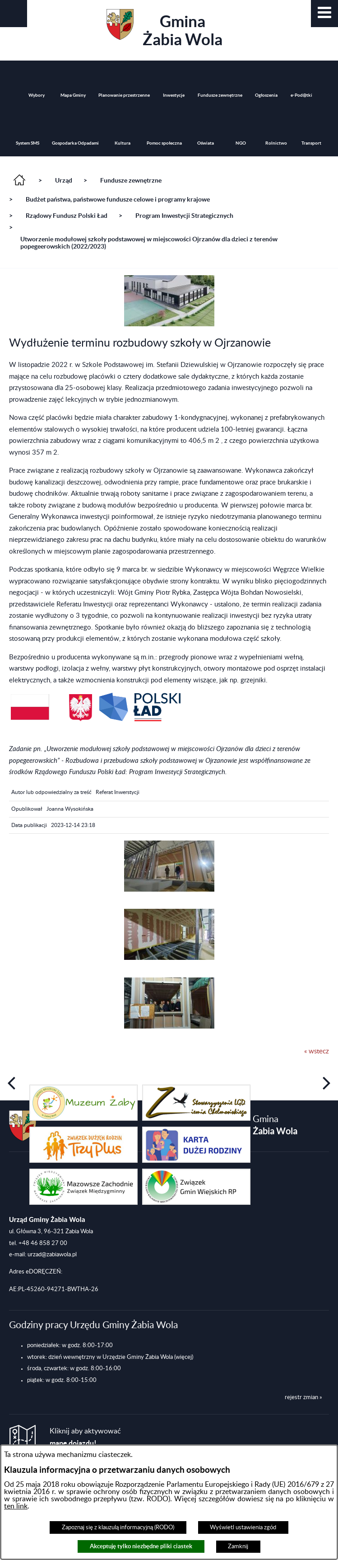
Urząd (63, 180)
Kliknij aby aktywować (85, 1437)
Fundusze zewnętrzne (131, 180)
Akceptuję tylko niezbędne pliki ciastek (141, 1546)
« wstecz (316, 1051)
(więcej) (183, 1357)
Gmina (164, 28)
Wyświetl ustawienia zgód (243, 1527)
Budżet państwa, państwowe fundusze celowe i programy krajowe (118, 199)
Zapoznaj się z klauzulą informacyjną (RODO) (118, 1527)
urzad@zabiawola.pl (52, 1254)
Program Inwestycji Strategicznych (184, 215)
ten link (16, 1506)
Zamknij (238, 1546)
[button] (324, 13)
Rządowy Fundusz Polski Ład (66, 215)
